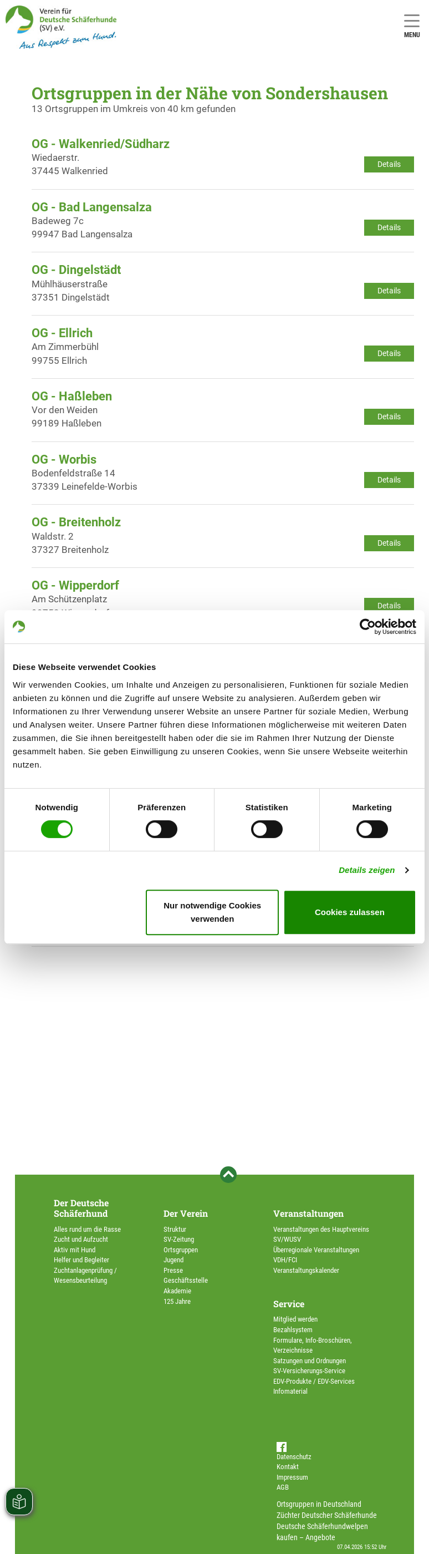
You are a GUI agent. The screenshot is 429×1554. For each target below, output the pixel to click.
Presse (173, 1270)
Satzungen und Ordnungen (309, 1361)
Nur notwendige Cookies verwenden (212, 912)
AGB (283, 1487)
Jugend (173, 1260)
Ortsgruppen (181, 1250)
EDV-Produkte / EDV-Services (314, 1381)
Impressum (292, 1477)
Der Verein (186, 1213)
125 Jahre (177, 1301)
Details (389, 164)
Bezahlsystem (293, 1330)
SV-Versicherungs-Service (309, 1371)
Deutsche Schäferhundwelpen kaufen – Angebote (322, 1532)
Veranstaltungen (308, 1213)
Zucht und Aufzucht (81, 1239)
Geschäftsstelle (186, 1280)
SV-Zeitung (179, 1239)
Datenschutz (294, 1457)
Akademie (177, 1291)
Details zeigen (367, 870)
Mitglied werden (295, 1319)
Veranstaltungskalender (306, 1270)
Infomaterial (290, 1391)
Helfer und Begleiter (81, 1260)
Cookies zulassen (350, 912)
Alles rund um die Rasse (87, 1229)
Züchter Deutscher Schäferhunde (327, 1515)
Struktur (175, 1229)
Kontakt (288, 1466)
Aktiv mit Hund (74, 1250)
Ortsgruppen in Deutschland (319, 1504)
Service (288, 1303)
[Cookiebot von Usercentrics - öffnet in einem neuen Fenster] (367, 626)
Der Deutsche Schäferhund (81, 1208)
